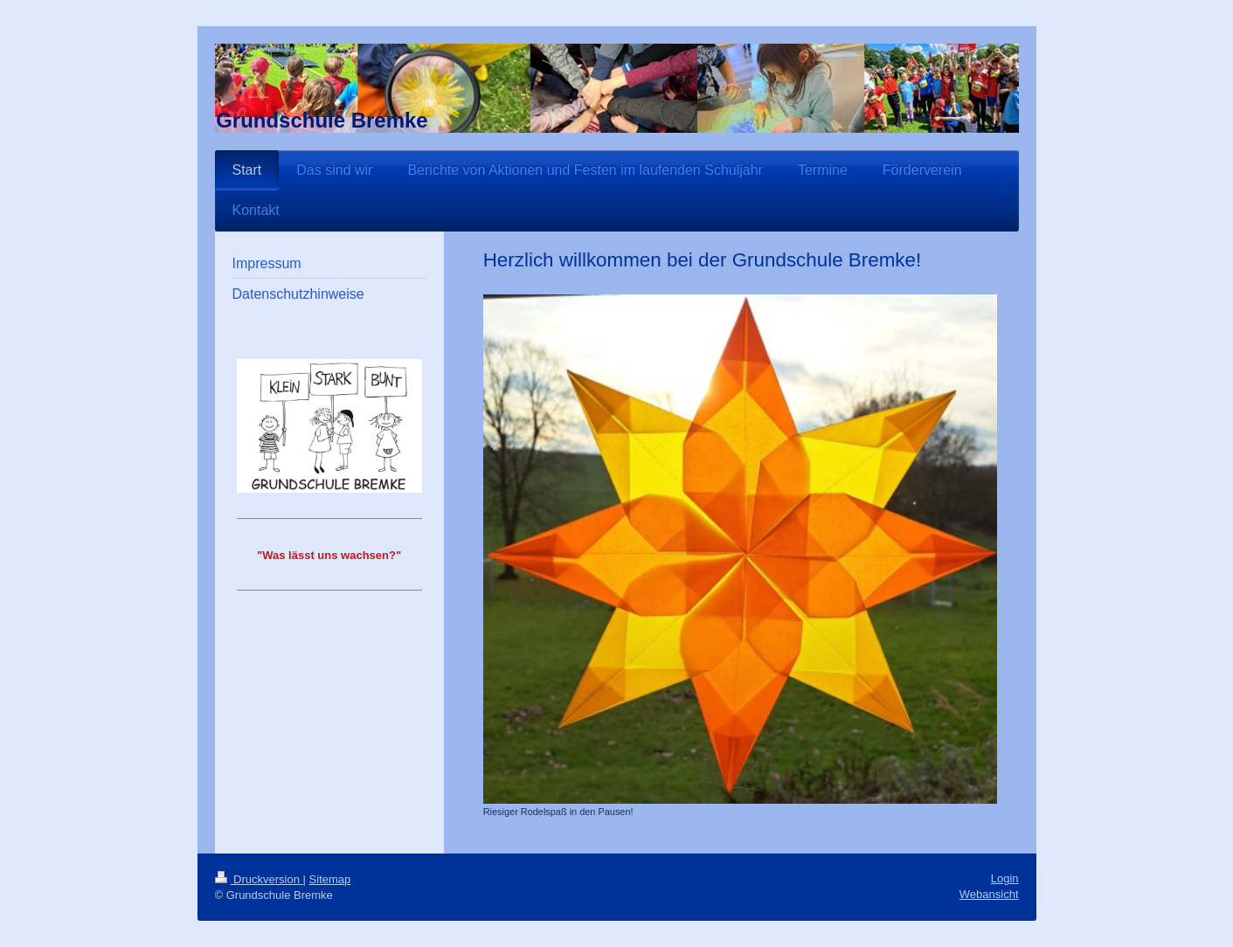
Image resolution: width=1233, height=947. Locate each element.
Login (1005, 878)
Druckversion (259, 879)
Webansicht (989, 894)
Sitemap (330, 879)
